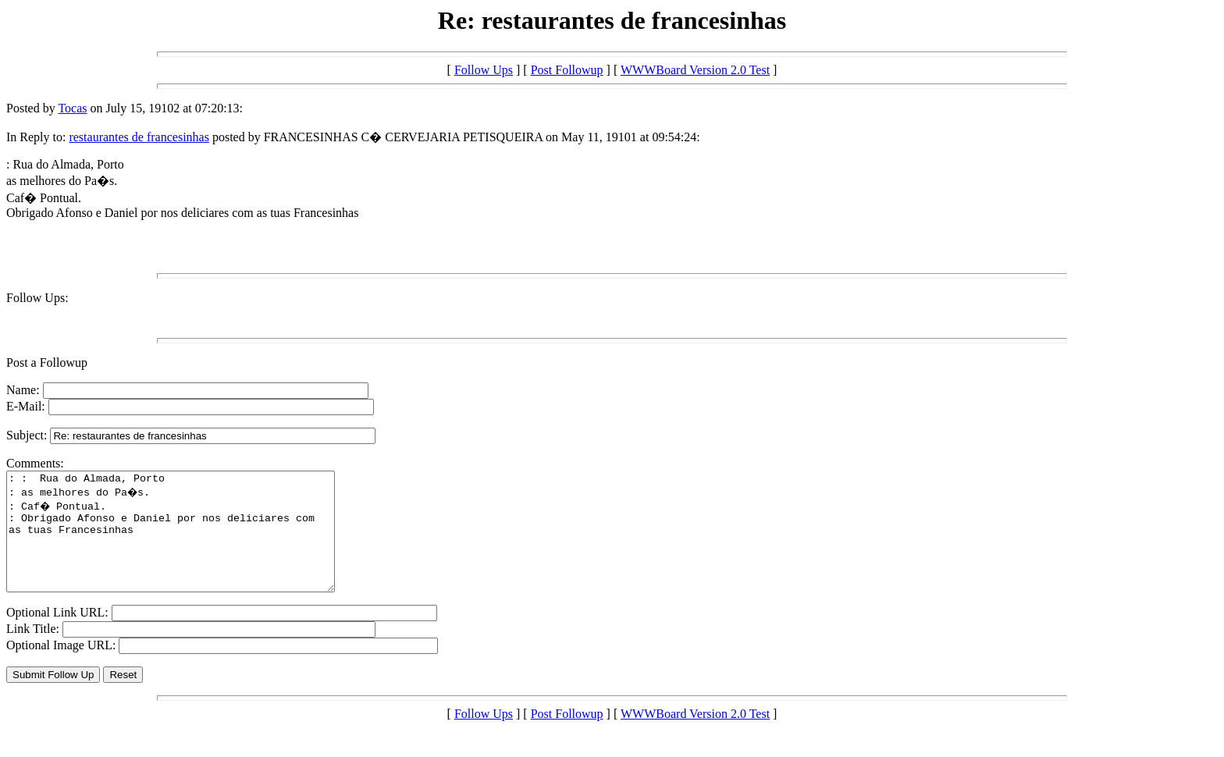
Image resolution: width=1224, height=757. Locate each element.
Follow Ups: (37, 297)
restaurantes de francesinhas (138, 137)
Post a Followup (46, 362)
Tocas (72, 108)
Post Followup (567, 69)
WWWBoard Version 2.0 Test (695, 69)
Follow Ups (483, 69)
